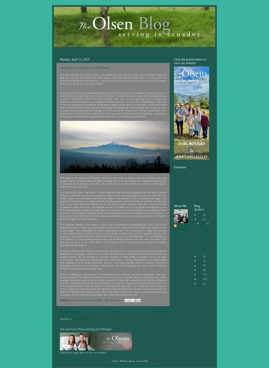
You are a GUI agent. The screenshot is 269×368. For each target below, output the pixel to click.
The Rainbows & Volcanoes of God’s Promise (84, 68)
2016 (200, 260)
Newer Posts (69, 312)
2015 (200, 265)
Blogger (153, 361)
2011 (200, 283)
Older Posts (158, 312)
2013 (200, 274)
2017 (200, 256)
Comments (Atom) (82, 319)
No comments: (112, 300)
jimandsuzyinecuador (183, 227)
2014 (200, 270)
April (203, 223)
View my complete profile (178, 237)
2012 (200, 279)
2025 (200, 215)
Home (113, 312)
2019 (200, 219)
